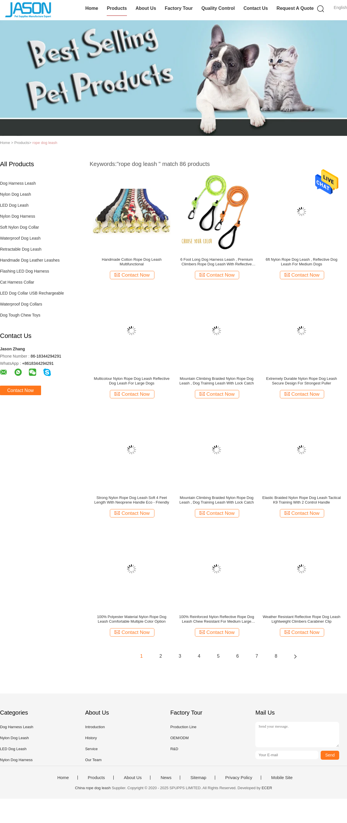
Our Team (93, 760)
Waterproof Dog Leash (20, 238)
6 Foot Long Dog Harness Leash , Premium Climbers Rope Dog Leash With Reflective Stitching (216, 262)
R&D (174, 749)
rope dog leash (44, 142)
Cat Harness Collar (17, 282)
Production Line (183, 727)
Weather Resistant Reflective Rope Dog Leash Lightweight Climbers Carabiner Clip (301, 619)
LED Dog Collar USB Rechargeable (32, 293)
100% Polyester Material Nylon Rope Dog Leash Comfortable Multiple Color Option (131, 619)
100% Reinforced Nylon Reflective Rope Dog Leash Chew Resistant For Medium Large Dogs (216, 619)
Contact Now (20, 390)
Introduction (95, 727)
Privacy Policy (238, 778)
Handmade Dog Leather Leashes (30, 260)
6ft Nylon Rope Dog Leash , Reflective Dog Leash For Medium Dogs (301, 261)
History (91, 738)
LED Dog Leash (14, 205)
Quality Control (218, 8)
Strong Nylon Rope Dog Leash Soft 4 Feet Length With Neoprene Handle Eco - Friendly (131, 499)
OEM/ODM (179, 738)
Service (91, 749)
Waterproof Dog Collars (21, 304)
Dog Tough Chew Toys (20, 315)
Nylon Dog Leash (15, 194)
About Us (146, 8)
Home (91, 8)
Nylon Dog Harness (17, 216)
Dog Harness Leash (18, 183)
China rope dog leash (93, 788)
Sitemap (198, 778)
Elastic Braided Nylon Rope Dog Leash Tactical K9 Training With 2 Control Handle (301, 499)
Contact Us (255, 8)
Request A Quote (295, 8)
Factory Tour (179, 8)
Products (117, 8)
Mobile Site (282, 778)
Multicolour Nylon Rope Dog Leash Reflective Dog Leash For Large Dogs (132, 380)
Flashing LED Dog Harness (24, 271)
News (165, 778)
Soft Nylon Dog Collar (19, 227)
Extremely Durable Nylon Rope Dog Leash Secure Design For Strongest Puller (301, 380)
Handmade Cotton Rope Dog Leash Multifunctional (132, 261)
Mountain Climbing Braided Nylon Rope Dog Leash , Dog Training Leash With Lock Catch (216, 380)
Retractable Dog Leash (20, 249)
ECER (267, 788)
